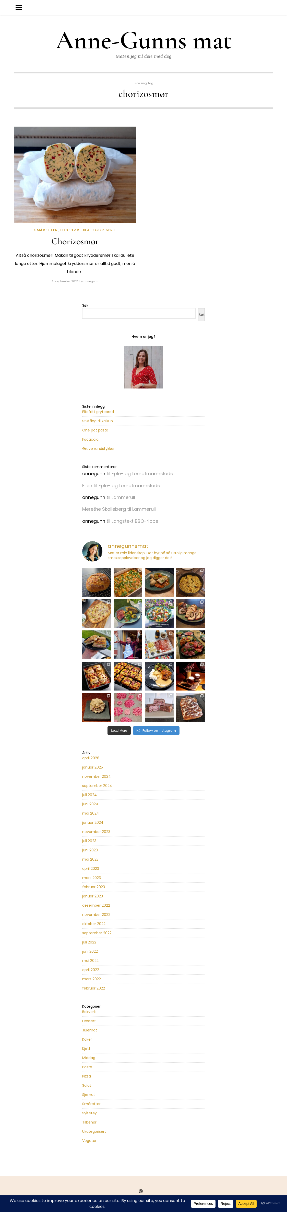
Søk (85, 305)
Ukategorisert (98, 229)
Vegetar (89, 1140)
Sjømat (88, 1094)
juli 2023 (89, 840)
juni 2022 (90, 951)
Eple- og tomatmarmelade (142, 473)
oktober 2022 (93, 923)
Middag (88, 1057)
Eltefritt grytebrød (98, 411)
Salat (86, 1085)
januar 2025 (92, 767)
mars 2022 (91, 979)
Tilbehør (70, 229)
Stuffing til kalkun (97, 421)
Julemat (89, 1030)
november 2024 (96, 776)
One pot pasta (95, 430)
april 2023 (90, 868)
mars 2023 (91, 877)
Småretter (46, 229)
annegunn (90, 281)
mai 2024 (90, 813)
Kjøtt (86, 1048)
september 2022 (97, 933)
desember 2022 (96, 905)
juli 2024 (89, 794)
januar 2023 (92, 896)
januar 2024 (92, 822)
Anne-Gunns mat (144, 40)
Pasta (87, 1067)
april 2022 (90, 969)
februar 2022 (93, 988)
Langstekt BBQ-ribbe (135, 521)
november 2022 (96, 914)
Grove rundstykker (98, 448)
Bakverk (89, 1011)
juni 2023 (90, 850)
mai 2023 (90, 859)
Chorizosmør (75, 241)
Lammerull (123, 497)
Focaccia (90, 439)
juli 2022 (89, 942)
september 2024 (97, 785)
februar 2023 (93, 886)
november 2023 (96, 831)
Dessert (89, 1021)
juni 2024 (90, 804)
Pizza (86, 1076)
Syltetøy (89, 1113)
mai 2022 (90, 960)
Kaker (87, 1039)
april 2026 (90, 758)
